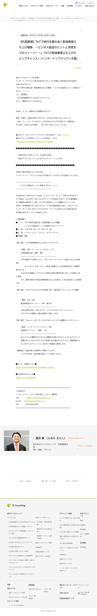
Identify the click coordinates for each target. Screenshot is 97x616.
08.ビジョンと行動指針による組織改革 (20, 558)
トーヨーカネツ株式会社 (16, 608)
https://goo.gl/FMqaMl (26, 380)
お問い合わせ (89, 6)
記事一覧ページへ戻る (48, 483)
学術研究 (83, 527)
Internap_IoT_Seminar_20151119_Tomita (35, 145)
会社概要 (70, 6)
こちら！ (66, 138)
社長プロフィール (52, 6)
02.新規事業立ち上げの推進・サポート (20, 529)
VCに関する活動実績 (66, 546)
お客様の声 (38, 550)
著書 (81, 523)
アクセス (79, 6)
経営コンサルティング (14, 516)
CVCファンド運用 (37, 6)
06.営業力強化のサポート (16, 549)
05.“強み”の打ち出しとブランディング (20, 545)
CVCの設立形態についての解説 (69, 534)
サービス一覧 (11, 520)
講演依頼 (83, 532)
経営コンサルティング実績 (43, 545)
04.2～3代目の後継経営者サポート (19, 540)
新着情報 (32, 588)
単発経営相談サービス (42, 554)
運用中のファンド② (66, 566)
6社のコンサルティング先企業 (18, 600)
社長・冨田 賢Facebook (85, 596)
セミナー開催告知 (72, 70)
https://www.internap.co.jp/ (38, 401)
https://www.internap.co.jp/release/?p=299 (35, 370)
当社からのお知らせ (35, 592)
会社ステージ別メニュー (42, 520)
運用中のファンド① (66, 562)
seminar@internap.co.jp (34, 404)
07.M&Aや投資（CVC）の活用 (18, 554)
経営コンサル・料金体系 (42, 559)
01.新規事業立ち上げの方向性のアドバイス (22, 525)
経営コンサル (23, 6)
